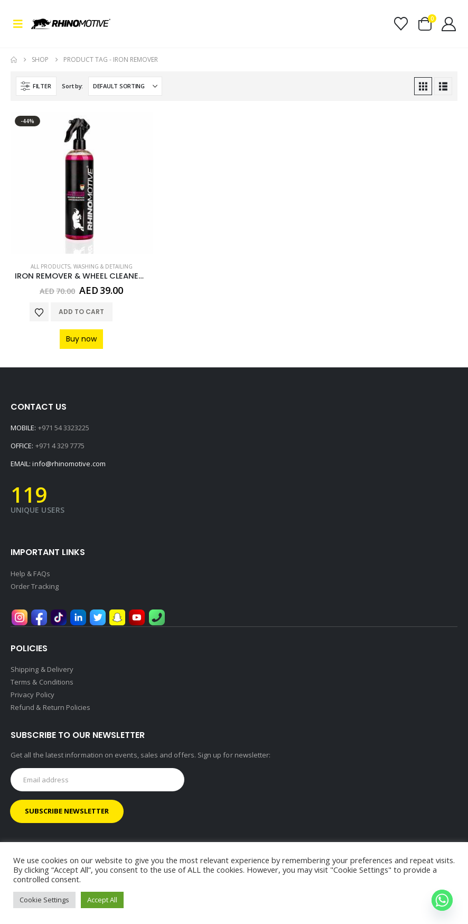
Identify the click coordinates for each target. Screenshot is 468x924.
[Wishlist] (400, 24)
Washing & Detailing (103, 266)
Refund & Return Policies (51, 707)
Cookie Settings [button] (44, 899)
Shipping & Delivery (42, 669)
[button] (21, 24)
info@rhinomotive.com (68, 463)
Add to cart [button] (81, 311)
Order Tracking (35, 586)
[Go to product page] (82, 183)
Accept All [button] (102, 899)
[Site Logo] (60, 24)
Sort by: (72, 86)
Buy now (81, 339)
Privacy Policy (32, 694)
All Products (50, 266)
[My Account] (449, 24)
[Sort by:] (125, 86)
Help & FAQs (30, 573)
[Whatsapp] (442, 900)
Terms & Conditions (42, 682)
